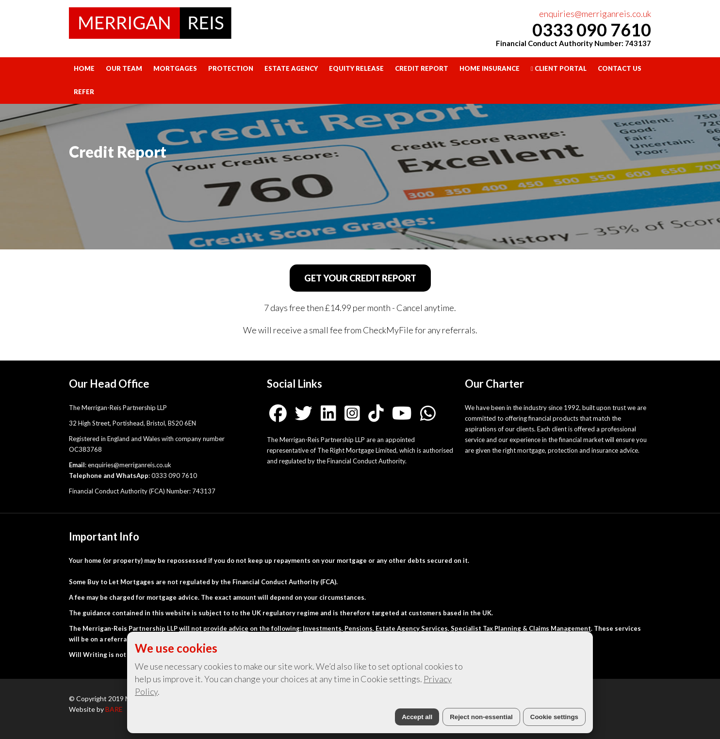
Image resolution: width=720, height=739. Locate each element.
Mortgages (175, 68)
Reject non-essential (481, 717)
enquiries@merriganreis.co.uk (595, 13)
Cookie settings (554, 717)
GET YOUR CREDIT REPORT (360, 278)
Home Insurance (489, 68)
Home (84, 68)
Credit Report (421, 68)
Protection (230, 68)
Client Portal (559, 68)
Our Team (124, 68)
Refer (84, 92)
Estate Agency (291, 68)
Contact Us (619, 68)
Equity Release (356, 68)
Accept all (417, 717)
